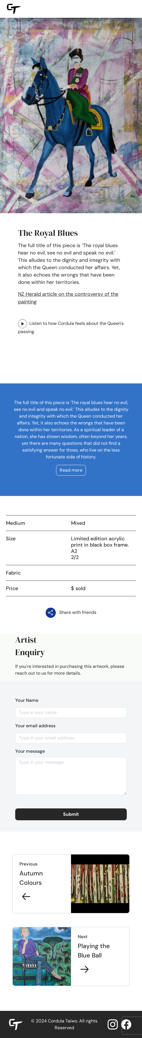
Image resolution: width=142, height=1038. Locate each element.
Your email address (35, 726)
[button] (71, 814)
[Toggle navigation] (131, 9)
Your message (30, 751)
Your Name (26, 700)
